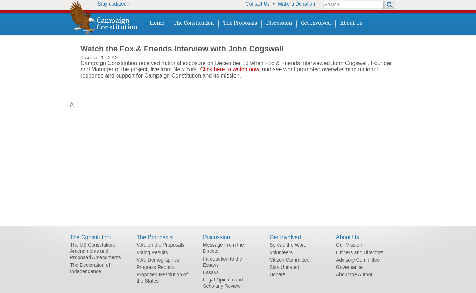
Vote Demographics (157, 260)
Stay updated (112, 4)
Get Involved (316, 23)
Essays (211, 272)
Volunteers (281, 252)
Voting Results (152, 252)
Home (157, 23)
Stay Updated (284, 267)
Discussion (279, 23)
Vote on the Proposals (160, 245)
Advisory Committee (358, 260)
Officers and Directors (359, 252)
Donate (277, 274)
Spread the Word (288, 245)
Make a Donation (296, 4)
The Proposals (240, 23)
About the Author (354, 274)
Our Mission (349, 245)
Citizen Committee (289, 260)
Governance (349, 267)
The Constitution (193, 23)
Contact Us (258, 4)
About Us (351, 23)
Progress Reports (155, 267)
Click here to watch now (229, 69)
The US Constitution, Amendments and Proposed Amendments (95, 251)
